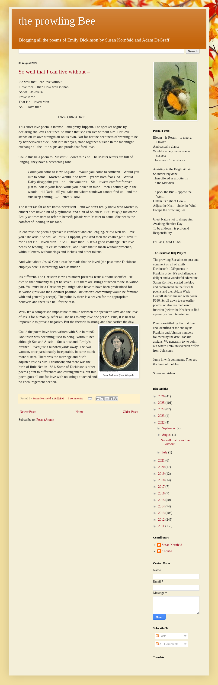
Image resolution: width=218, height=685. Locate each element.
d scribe (167, 551)
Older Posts (130, 412)
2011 (161, 526)
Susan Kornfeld (172, 545)
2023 (162, 415)
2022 (162, 422)
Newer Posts (28, 412)
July (165, 452)
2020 (162, 467)
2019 (162, 473)
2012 (162, 519)
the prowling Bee (57, 21)
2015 (162, 500)
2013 (162, 513)
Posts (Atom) (45, 419)
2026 (162, 396)
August (167, 434)
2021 (162, 460)
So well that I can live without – (54, 72)
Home (79, 412)
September (169, 428)
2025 (162, 403)
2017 (162, 486)
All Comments (167, 644)
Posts (161, 636)
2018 (162, 480)
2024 (162, 409)
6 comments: (76, 398)
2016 (162, 493)
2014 (162, 506)
